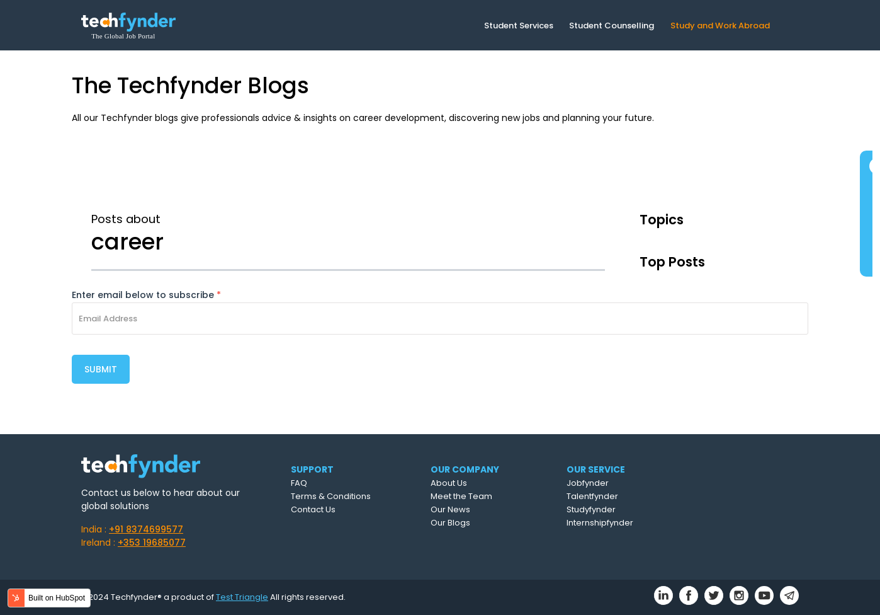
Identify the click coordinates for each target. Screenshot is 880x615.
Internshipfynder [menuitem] (600, 523)
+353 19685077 (152, 542)
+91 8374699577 (146, 529)
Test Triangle (242, 597)
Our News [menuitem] (450, 509)
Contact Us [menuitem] (313, 509)
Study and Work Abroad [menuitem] (720, 26)
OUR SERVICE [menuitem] (596, 469)
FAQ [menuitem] (299, 483)
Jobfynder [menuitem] (588, 483)
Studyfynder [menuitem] (591, 509)
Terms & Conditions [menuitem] (331, 496)
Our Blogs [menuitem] (450, 523)
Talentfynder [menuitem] (592, 496)
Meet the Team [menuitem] (461, 496)
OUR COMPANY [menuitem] (465, 469)
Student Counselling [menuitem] (611, 26)
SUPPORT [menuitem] (312, 469)
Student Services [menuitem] (518, 26)
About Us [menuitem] (449, 483)
